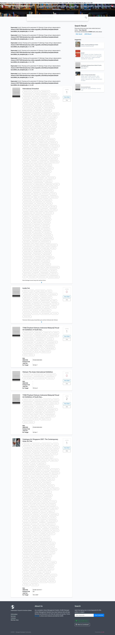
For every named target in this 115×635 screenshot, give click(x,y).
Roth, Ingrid (53, 206)
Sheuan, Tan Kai (27, 264)
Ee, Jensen (26, 517)
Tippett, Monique (55, 472)
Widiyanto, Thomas (46, 351)
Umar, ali (53, 126)
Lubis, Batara (26, 300)
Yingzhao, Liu (50, 511)
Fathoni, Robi (38, 110)
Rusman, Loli (35, 171)
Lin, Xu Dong (52, 501)
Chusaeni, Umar (38, 155)
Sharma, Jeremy (38, 456)
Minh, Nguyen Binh (45, 313)
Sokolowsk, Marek (27, 229)
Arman (35, 533)
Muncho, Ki (44, 552)
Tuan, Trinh (26, 161)
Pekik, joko (26, 145)
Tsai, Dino (53, 193)
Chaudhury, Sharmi (28, 552)
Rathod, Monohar (36, 530)
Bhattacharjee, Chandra (45, 540)
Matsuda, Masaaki (27, 536)
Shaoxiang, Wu (50, 565)
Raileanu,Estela (47, 200)
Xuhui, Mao (52, 517)
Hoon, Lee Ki (36, 501)
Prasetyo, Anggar (37, 107)
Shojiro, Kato (44, 517)
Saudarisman (50, 257)
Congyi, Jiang (26, 514)
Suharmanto (34, 145)
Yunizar (55, 444)
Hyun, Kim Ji (51, 533)
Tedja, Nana (55, 113)
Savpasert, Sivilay (27, 254)
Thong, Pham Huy (36, 238)
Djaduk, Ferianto (27, 197)
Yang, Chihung (48, 495)
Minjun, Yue (55, 530)
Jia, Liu (32, 476)
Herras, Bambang (50, 139)
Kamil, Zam (44, 152)
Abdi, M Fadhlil (36, 133)
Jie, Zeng (52, 552)
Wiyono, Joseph (44, 158)
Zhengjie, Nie (55, 488)
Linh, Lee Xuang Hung (39, 378)
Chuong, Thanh (27, 316)
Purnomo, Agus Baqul (48, 107)
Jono (42, 348)
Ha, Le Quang (46, 303)
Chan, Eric (54, 453)
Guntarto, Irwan (37, 149)
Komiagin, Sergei (45, 248)
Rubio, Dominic (51, 524)
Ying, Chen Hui (53, 187)
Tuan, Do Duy (55, 303)
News (85, 6)
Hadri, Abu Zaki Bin (50, 348)
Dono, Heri (36, 91)
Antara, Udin (45, 460)
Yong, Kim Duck (47, 556)
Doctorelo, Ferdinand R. (29, 203)
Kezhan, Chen (37, 453)
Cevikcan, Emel (54, 197)
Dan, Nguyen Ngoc (28, 165)
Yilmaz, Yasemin (32, 277)
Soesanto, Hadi (55, 97)
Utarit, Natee (44, 450)
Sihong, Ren (35, 578)
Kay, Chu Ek (32, 504)
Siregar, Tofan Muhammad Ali (52, 267)
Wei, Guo (56, 447)
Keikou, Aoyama (35, 517)
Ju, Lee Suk (44, 514)
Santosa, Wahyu (38, 126)
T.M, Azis (35, 540)
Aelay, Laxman (27, 222)
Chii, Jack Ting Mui (28, 351)
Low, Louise (46, 222)
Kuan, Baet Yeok (27, 482)
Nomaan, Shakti (27, 251)
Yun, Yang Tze (55, 469)
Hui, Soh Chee (37, 482)
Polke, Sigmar (47, 559)
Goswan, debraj (27, 540)
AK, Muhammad (35, 152)
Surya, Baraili (46, 261)
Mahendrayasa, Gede (36, 556)
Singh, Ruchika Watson (51, 245)
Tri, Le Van (55, 313)
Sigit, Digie (26, 142)
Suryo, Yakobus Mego (40, 168)
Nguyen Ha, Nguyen (46, 310)
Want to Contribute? (82, 624)
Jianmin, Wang (46, 488)
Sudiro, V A (33, 142)
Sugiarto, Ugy (26, 117)
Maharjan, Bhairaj (38, 184)
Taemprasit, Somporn (28, 257)
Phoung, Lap (47, 219)
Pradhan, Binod (49, 184)
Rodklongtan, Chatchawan (38, 120)
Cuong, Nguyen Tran (28, 123)
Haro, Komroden (42, 117)
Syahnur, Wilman (42, 129)
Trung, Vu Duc (50, 378)
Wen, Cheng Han (27, 190)
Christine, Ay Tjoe (39, 447)
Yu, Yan (40, 492)
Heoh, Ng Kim (47, 232)
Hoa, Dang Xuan (52, 294)
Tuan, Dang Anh (51, 120)
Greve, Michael (27, 472)
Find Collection (99, 615)
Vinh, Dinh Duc (45, 193)
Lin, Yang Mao (52, 562)
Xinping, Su (26, 565)
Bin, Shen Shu (44, 543)
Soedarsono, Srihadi (45, 300)
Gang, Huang (42, 568)
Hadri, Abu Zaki (27, 174)
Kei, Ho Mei (45, 206)
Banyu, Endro (53, 158)
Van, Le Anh (35, 300)
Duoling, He (42, 479)
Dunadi (34, 117)
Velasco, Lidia (26, 527)
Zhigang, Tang (27, 450)
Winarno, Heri (36, 206)
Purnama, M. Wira (27, 126)
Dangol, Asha (48, 181)
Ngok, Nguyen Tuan (28, 575)
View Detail (67, 97)
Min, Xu (25, 504)
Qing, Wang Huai (27, 562)
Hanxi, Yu (43, 511)
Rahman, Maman (27, 149)
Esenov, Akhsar (45, 174)
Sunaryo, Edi (35, 97)
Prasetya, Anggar (38, 345)
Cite (67, 100)
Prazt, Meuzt (46, 229)
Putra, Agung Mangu (28, 447)
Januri (33, 101)
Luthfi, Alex (56, 155)
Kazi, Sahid (36, 248)
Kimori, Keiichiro (35, 216)
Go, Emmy (34, 161)
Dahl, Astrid (52, 581)
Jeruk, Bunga (53, 94)
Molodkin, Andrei (36, 527)
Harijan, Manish (45, 225)
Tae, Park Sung (33, 581)
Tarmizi (53, 307)
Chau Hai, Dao (27, 313)
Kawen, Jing (50, 479)
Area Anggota (106, 6)
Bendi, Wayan (37, 303)
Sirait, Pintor (48, 447)
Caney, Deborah (27, 193)
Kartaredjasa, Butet (44, 145)
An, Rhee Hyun (36, 514)
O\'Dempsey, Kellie (46, 216)
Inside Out (26, 288)
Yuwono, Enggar (52, 117)
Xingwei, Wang (54, 460)
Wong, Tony (43, 562)
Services (13, 616)
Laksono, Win (54, 273)
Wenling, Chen (27, 578)
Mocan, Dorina (27, 511)
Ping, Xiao (47, 572)
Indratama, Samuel (28, 155)
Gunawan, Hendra (27, 294)
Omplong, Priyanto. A (45, 171)
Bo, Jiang (52, 543)
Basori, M (37, 225)
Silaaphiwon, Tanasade (28, 339)
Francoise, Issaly (40, 203)
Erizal (51, 152)
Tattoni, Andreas (34, 508)
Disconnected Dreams (85, 87)
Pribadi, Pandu (47, 149)
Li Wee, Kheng (27, 485)
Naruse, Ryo (50, 485)
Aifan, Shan (37, 488)
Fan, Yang (26, 572)
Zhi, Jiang (52, 578)
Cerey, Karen (38, 469)
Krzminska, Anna (27, 181)
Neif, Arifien (26, 460)
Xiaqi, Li (25, 492)
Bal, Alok (37, 552)
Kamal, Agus (40, 139)
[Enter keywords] (84, 615)
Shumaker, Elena (43, 197)
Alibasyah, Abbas (27, 303)
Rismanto (50, 168)
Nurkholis (56, 332)
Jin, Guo (33, 565)
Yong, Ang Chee (51, 177)
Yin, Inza (25, 209)
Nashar (49, 291)
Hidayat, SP (26, 568)
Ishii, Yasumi (47, 155)
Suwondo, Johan (42, 161)
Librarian (13, 618)
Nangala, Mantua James (43, 466)
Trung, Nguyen (38, 307)
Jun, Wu (25, 520)
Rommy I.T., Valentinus (28, 355)
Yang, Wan (47, 476)
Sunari (55, 149)
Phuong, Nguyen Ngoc (28, 342)
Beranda (73, 6)
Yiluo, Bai (33, 463)
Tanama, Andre (37, 113)
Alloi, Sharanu (26, 530)
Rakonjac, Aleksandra (28, 177)
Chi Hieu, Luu (26, 310)
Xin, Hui (34, 485)
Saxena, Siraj (47, 251)
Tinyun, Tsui (34, 479)
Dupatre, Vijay (54, 508)
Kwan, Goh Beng (51, 504)
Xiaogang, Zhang (27, 549)
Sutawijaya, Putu (45, 91)
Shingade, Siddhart (38, 251)
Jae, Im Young (38, 536)
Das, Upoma (53, 270)
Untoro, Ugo (38, 104)
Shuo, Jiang (41, 565)
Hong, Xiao (34, 568)
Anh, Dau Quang (38, 575)
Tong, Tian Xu (27, 543)
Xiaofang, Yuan (34, 520)
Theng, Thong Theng (28, 267)
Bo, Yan (32, 572)
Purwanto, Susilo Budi (28, 104)
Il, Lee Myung (42, 533)
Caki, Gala (49, 203)
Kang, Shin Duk (54, 527)
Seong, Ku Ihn (27, 219)
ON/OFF (82, 53)
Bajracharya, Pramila (48, 238)
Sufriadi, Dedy (47, 110)
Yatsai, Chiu (26, 479)
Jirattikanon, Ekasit (53, 335)
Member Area (14, 620)
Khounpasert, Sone (40, 257)
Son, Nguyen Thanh (40, 342)
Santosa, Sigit (52, 129)
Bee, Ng (54, 123)
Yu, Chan (26, 476)
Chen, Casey (26, 187)
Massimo (26, 508)
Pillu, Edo (46, 126)
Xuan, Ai (54, 476)
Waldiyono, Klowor (43, 142)
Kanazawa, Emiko (27, 200)
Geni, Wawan (26, 171)
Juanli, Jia (35, 511)
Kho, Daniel (26, 584)
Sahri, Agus (26, 152)
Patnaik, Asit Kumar (28, 184)
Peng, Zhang (42, 485)
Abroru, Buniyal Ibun (49, 345)
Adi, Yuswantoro (27, 107)
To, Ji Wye (47, 469)
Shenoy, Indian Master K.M (29, 546)
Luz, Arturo (42, 524)
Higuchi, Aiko (36, 174)
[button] (41, 282)
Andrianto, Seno (27, 113)
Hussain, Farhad (41, 546)
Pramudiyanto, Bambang (47, 133)
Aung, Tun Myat (37, 232)
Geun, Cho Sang (27, 501)
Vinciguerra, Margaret (28, 469)
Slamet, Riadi (37, 254)
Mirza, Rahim (35, 241)
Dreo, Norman (48, 235)
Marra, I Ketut (34, 584)
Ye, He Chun (35, 543)
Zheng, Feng (45, 549)
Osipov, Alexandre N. (40, 177)
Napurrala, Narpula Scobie (29, 466)
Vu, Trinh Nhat (44, 270)
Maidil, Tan (36, 264)
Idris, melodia (37, 229)
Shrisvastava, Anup (38, 181)
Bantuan (90, 6)
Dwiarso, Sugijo (48, 101)
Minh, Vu (36, 273)
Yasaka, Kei (26, 216)
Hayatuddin (26, 101)
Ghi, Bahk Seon (46, 530)
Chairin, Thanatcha (45, 264)
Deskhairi (26, 129)
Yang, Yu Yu (39, 495)
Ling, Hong (44, 501)
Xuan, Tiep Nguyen (28, 345)
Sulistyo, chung (27, 261)
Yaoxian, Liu (32, 492)
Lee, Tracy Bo (35, 270)
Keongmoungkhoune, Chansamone (39, 187)
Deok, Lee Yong (43, 581)
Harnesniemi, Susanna (53, 277)
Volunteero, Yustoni (48, 104)
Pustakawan (97, 6)
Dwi (24, 277)
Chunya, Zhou (36, 450)
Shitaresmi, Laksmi (28, 332)
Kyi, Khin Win (47, 492)
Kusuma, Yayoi (49, 456)
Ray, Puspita (26, 241)
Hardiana (37, 123)
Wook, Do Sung (37, 559)
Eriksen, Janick (34, 209)
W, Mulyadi (35, 297)
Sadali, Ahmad (27, 297)
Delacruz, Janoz (43, 209)
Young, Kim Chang (28, 488)
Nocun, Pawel (27, 238)
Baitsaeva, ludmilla (28, 225)
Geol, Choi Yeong (27, 559)
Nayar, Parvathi (41, 463)
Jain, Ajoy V (26, 556)
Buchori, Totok (27, 133)
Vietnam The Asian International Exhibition (38, 372)
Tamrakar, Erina (38, 200)
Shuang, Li (40, 572)
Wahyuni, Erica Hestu (28, 110)
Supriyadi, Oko (53, 142)
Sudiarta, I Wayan (35, 460)
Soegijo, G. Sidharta (40, 291)
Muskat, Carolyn (38, 165)
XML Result (79, 34)
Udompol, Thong (39, 267)
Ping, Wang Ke (27, 524)
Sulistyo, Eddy (27, 97)
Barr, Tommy (26, 270)
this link (37, 616)
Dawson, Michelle (27, 232)
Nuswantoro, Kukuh (28, 335)
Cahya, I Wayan (46, 123)
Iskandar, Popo (43, 294)
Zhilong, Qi (53, 549)
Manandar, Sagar (27, 248)
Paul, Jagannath (44, 508)
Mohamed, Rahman (45, 241)
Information (14, 614)
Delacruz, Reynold (39, 245)
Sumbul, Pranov (36, 261)
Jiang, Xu (36, 562)
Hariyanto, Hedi (46, 113)
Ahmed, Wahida (44, 273)
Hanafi (31, 291)
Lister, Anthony (45, 472)
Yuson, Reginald (46, 482)
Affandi (25, 291)
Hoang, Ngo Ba (27, 235)
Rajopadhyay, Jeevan (28, 213)
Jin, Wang (26, 463)
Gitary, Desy (36, 193)
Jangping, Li (42, 520)
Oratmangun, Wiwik (54, 161)
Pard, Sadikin (26, 158)
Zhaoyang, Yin (47, 498)
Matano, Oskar (27, 120)
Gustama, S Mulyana (28, 168)
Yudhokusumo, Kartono (46, 297)
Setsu (53, 248)
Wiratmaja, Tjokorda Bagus (41, 94)
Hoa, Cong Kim (37, 190)
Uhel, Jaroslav (53, 209)
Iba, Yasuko (46, 536)
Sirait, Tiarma (26, 136)
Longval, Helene (27, 206)
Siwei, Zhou (39, 476)
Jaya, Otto (47, 307)
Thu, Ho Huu (35, 313)
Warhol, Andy (26, 444)
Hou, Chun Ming (27, 498)
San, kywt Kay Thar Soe (29, 495)
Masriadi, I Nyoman (46, 444)
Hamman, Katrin (49, 213)
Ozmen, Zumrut (42, 277)
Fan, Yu (25, 581)
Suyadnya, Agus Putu (28, 94)
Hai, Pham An (35, 310)
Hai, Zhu (47, 575)
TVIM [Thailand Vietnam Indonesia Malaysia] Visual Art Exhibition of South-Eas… (41, 329)
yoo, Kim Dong (46, 453)
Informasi (79, 6)
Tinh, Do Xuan (49, 339)
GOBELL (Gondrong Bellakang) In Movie (89, 44)
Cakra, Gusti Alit (36, 444)
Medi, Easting (48, 165)
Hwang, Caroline (37, 498)
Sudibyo (54, 300)
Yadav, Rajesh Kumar (28, 245)
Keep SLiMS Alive (82, 621)
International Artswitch (31, 89)
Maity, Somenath (46, 254)
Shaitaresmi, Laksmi (37, 219)
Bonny (57, 184)
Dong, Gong (43, 578)
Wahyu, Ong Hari (54, 145)
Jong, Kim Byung (53, 514)
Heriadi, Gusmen (44, 97)
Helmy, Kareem (39, 213)
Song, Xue (51, 568)
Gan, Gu (34, 524)
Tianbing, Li (45, 527)
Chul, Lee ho (50, 546)
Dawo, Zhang (36, 472)
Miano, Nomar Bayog (37, 235)
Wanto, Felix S (35, 136)
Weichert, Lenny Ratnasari (29, 139)
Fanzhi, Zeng (36, 549)
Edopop (35, 197)
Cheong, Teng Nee (52, 520)
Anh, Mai (54, 575)
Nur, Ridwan (35, 158)
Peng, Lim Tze (41, 504)
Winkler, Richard (54, 450)
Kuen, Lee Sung (27, 533)
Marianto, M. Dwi (27, 91)
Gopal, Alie (33, 129)
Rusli (36, 294)
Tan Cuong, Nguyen (28, 307)
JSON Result (87, 34)
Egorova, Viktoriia (27, 273)
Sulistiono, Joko (45, 136)
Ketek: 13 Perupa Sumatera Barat (88, 74)
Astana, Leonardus (37, 222)
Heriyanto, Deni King (48, 190)
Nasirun (39, 101)
